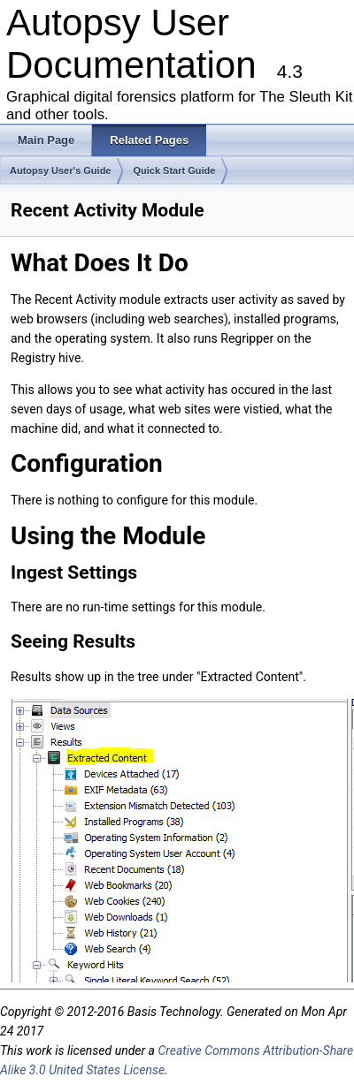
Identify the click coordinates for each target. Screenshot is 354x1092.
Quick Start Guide (174, 170)
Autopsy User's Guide (60, 170)
